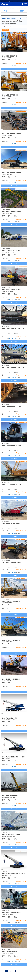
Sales (11, 1)
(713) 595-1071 (12, 66)
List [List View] (25, 10)
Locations (3, 1)
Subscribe (5, 29)
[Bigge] (4, 4)
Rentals (17, 1)
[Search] (14, 14)
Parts (25, 1)
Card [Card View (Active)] (22, 10)
